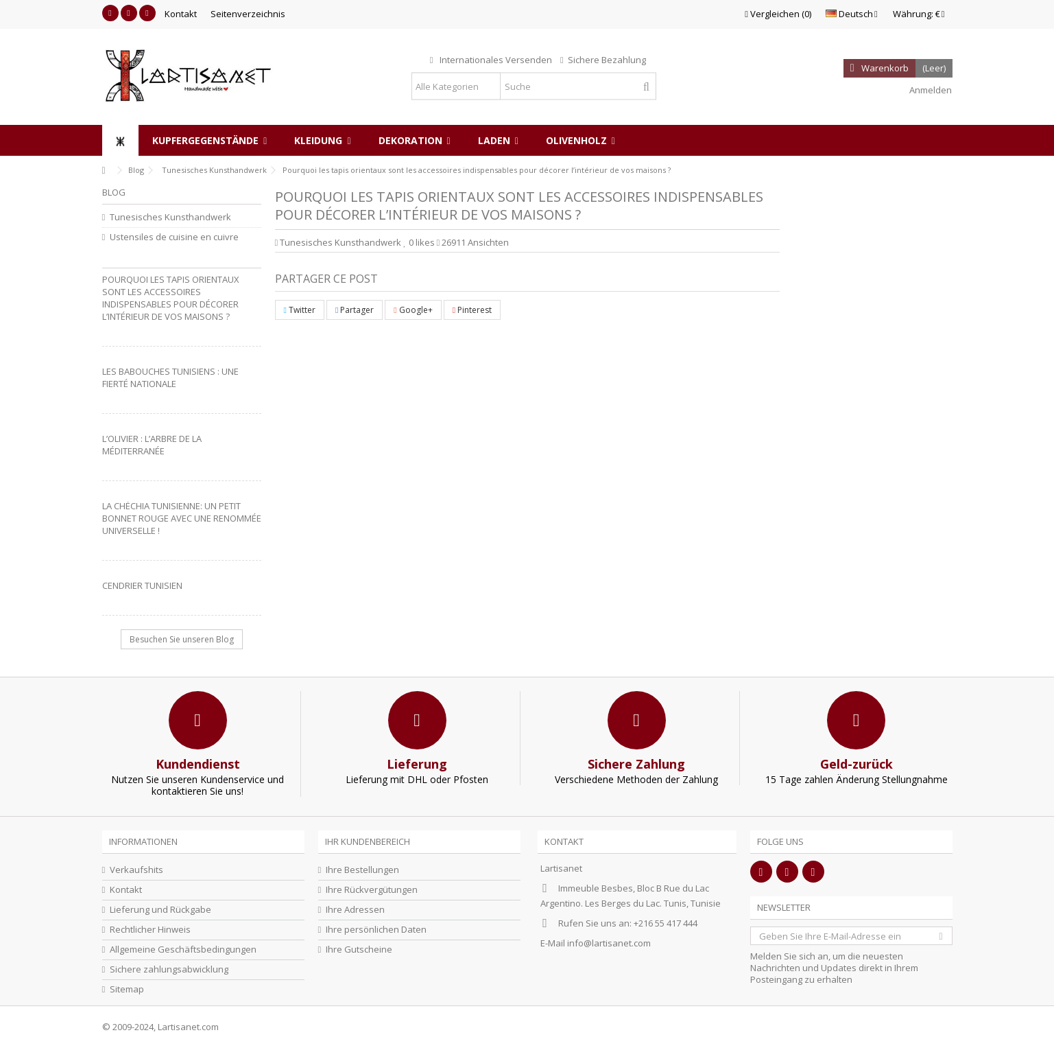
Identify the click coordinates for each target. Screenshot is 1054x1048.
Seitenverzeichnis (248, 14)
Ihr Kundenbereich (367, 841)
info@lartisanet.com (609, 943)
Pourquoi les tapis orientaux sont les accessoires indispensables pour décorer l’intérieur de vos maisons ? (170, 298)
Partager (354, 310)
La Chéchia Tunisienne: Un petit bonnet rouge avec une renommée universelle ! (181, 518)
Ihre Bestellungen (362, 870)
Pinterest (472, 310)
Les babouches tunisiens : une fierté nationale (170, 377)
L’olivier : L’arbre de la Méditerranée (152, 444)
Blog (113, 192)
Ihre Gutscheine (359, 949)
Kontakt (181, 14)
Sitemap (127, 989)
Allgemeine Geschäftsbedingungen (183, 949)
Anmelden (929, 90)
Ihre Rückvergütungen (372, 890)
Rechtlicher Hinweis (150, 929)
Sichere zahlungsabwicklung (169, 969)
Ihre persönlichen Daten (376, 929)
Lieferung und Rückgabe (160, 910)
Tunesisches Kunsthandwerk (340, 242)
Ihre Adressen (355, 910)
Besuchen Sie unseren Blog (182, 639)
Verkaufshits (136, 870)
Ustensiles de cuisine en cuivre (174, 237)
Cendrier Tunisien (142, 585)
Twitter (299, 310)
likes (419, 242)
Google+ (413, 310)
